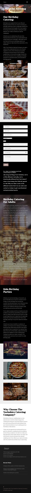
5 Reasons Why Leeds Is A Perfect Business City (14, 465)
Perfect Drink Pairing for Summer (11, 472)
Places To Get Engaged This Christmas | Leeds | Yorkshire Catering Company (14, 469)
